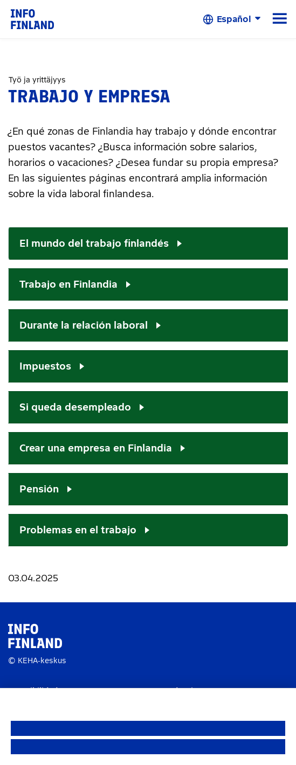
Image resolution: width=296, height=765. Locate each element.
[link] (32, 18)
